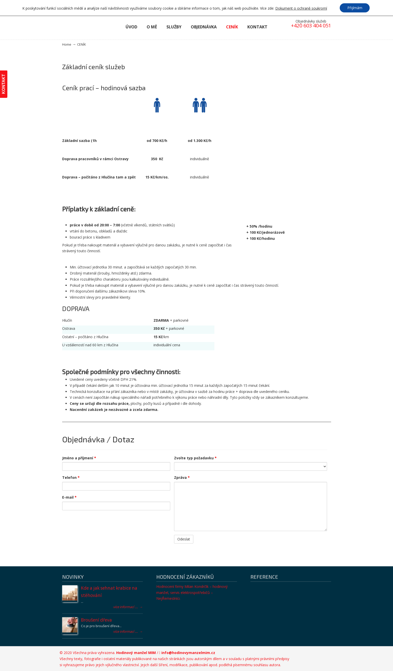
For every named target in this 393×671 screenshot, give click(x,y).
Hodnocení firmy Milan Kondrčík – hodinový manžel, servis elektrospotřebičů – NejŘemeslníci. (192, 592)
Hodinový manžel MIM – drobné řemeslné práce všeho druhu (90, 26)
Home (66, 44)
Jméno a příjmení (79, 458)
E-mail (69, 497)
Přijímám (354, 7)
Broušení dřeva (96, 620)
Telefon (71, 477)
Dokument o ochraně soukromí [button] (301, 8)
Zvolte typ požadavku (195, 458)
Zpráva (182, 477)
